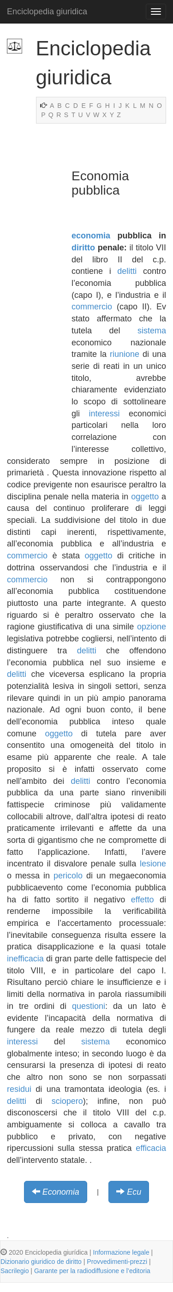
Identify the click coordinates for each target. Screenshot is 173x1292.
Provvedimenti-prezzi (117, 1261)
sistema (151, 330)
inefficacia (25, 958)
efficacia (151, 1148)
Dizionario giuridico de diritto (41, 1261)
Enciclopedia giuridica (47, 11)
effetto (142, 899)
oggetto (145, 496)
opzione (151, 626)
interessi (104, 413)
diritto (83, 247)
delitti (127, 271)
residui (19, 1089)
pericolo (68, 875)
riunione (124, 354)
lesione (153, 863)
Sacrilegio (14, 1270)
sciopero (67, 1101)
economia (91, 235)
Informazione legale (121, 1252)
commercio (92, 306)
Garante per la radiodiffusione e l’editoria (92, 1270)
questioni (88, 1006)
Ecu (134, 1192)
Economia (60, 1192)
